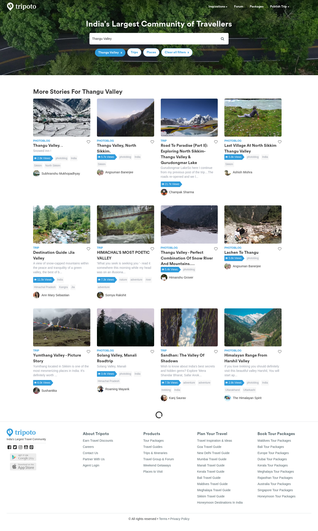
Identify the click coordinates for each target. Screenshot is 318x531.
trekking (166, 390)
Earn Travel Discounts (98, 440)
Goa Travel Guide (209, 447)
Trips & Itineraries (155, 453)
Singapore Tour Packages (275, 490)
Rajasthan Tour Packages (275, 477)
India (74, 158)
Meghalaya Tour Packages (275, 471)
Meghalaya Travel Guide (214, 490)
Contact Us (90, 453)
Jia (73, 287)
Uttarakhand (232, 390)
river (148, 279)
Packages (256, 6)
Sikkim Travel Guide (211, 496)
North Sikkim (52, 165)
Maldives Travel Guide (212, 484)
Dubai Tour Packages (272, 459)
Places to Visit (153, 471)
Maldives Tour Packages (274, 440)
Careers (88, 447)
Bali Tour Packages (270, 447)
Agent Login (91, 465)
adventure (136, 279)
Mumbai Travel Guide (212, 459)
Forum (238, 6)
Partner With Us (94, 459)
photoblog (61, 158)
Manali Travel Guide (211, 465)
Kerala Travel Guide (211, 471)
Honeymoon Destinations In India (220, 502)
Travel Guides (153, 447)
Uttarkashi (249, 390)
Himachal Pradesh (45, 287)
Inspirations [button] (217, 6)
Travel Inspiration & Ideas (214, 440)
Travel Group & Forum (158, 459)
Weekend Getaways (157, 465)
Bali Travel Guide (209, 477)
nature (123, 279)
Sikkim (38, 165)
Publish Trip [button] (279, 6)
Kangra (63, 287)
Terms (163, 519)
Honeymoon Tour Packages (276, 496)
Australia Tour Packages (274, 484)
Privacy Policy (179, 519)
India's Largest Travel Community (26, 439)
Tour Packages (153, 440)
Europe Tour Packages (273, 453)
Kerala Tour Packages (272, 465)
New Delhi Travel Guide (213, 453)
